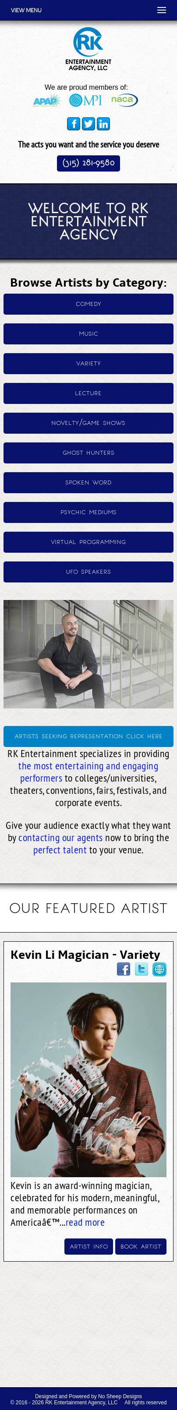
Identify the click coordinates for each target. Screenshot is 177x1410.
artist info (89, 1245)
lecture (88, 392)
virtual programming (88, 541)
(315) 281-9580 (88, 162)
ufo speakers (88, 570)
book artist (140, 1245)
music (88, 332)
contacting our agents (60, 837)
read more (85, 1221)
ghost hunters (88, 451)
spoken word (88, 481)
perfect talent (60, 849)
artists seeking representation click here (88, 735)
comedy (88, 303)
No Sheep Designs (120, 1396)
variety (88, 362)
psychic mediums (88, 511)
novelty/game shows (88, 422)
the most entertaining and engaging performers (88, 771)
